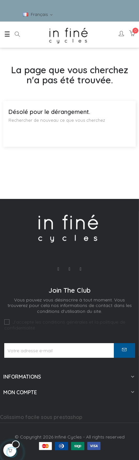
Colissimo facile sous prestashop (41, 417)
